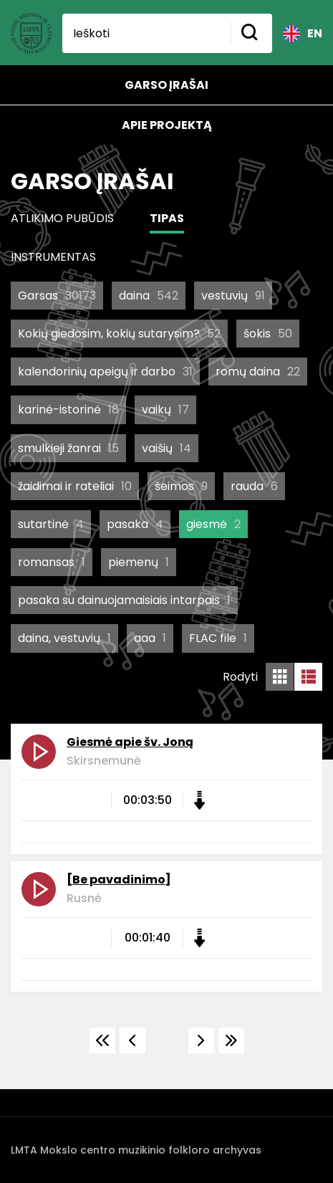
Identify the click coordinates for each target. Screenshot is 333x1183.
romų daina (258, 371)
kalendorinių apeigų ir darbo (105, 371)
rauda (254, 486)
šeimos (181, 486)
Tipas (167, 218)
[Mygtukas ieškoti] (251, 33)
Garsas (57, 295)
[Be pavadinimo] (119, 879)
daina (148, 295)
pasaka (135, 524)
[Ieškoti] (146, 33)
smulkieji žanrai (68, 448)
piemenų (138, 562)
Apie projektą (167, 125)
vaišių (166, 448)
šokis (267, 333)
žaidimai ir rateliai (75, 486)
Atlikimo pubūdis (62, 218)
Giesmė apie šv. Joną (130, 742)
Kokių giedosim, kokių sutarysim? (119, 333)
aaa (150, 638)
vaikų (165, 409)
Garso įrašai (166, 85)
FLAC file (218, 638)
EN (302, 33)
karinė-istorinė (68, 409)
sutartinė (51, 524)
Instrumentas (53, 257)
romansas (51, 562)
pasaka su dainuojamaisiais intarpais (124, 600)
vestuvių (233, 295)
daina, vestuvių (64, 638)
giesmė (213, 524)
